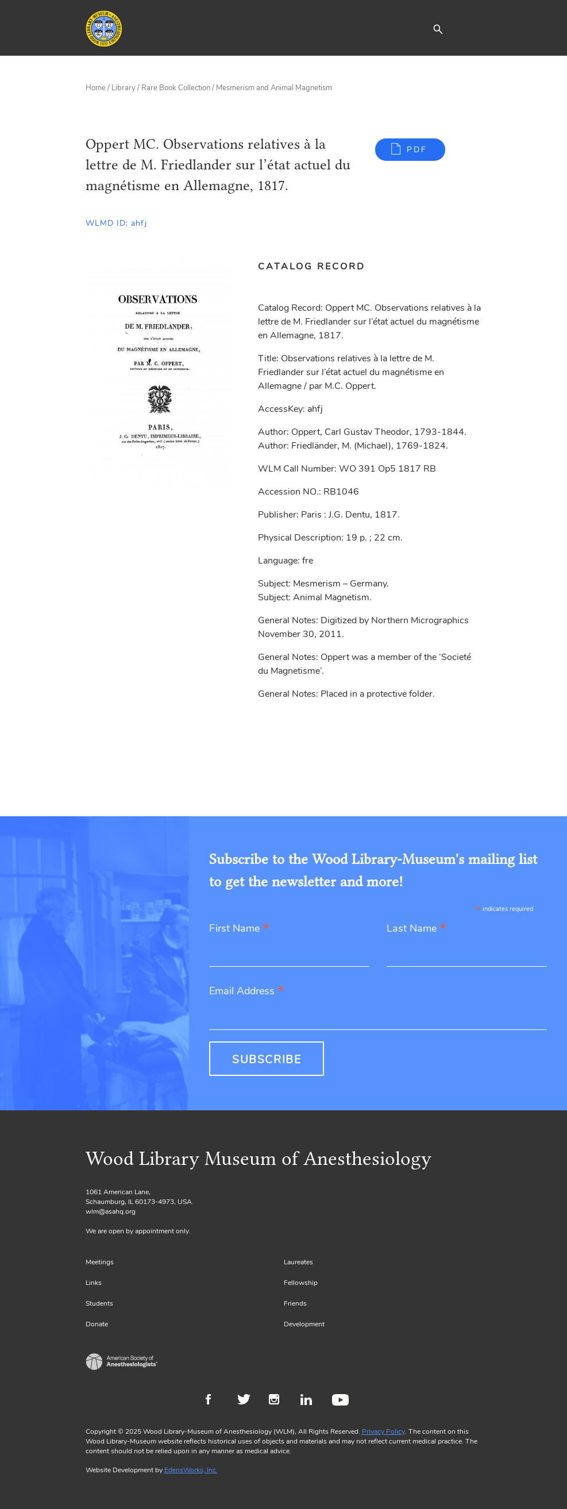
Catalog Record (311, 266)
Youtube (342, 1401)
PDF (417, 149)
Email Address (246, 992)
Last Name (416, 929)
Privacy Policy (383, 1431)
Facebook (216, 1401)
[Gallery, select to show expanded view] (159, 376)
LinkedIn (310, 1401)
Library (123, 88)
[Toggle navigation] (473, 29)
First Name (239, 929)
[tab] (318, 266)
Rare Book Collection (175, 88)
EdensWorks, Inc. (191, 1470)
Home (96, 88)
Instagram (279, 1401)
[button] (437, 28)
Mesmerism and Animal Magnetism (274, 88)
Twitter (247, 1401)
